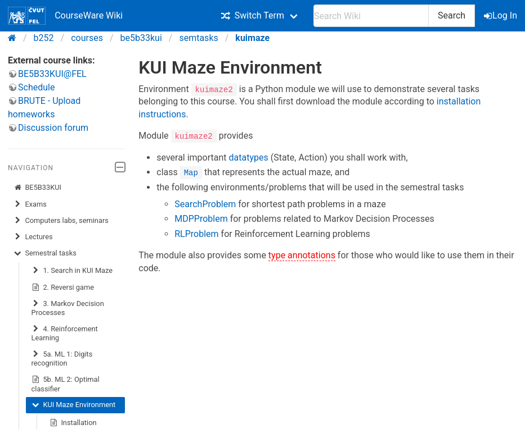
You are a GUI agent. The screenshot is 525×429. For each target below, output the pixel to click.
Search (451, 15)
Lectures (33, 236)
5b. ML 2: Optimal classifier (66, 384)
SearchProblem (205, 203)
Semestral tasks (45, 253)
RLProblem (196, 233)
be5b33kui (141, 38)
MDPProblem (200, 218)
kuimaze (252, 38)
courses (87, 38)
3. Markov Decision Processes (68, 308)
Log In (501, 15)
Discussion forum (53, 127)
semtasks (198, 38)
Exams (30, 204)
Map (191, 172)
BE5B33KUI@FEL (52, 74)
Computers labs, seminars (61, 220)
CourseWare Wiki (65, 16)
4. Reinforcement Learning (65, 333)
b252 (44, 38)
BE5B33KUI (37, 187)
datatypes (248, 157)
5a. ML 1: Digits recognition (62, 358)
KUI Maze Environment (74, 404)
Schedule (36, 87)
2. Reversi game (63, 287)
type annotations (301, 255)
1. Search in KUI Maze (72, 270)
